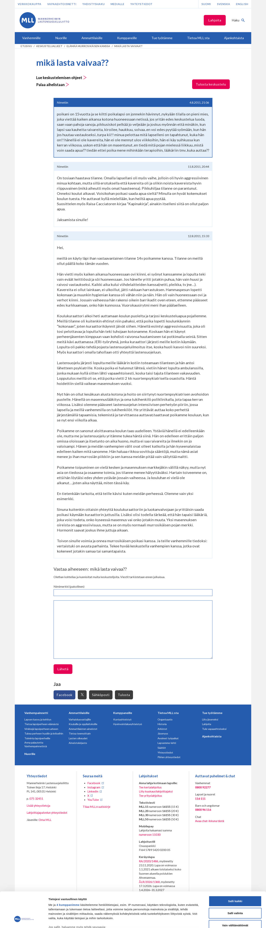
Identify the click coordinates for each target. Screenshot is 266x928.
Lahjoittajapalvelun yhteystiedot (47, 812)
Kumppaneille (122, 713)
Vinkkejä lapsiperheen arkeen (41, 728)
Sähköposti (101, 695)
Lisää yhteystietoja (38, 805)
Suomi (206, 4)
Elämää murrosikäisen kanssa (88, 46)
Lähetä (63, 669)
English (242, 4)
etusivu (26, 46)
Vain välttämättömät (235, 895)
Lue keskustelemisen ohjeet (61, 77)
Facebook (64, 695)
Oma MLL (45, 819)
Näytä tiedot (198, 920)
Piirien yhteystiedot (169, 757)
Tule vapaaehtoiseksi (214, 728)
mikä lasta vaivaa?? (128, 46)
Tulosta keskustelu (211, 84)
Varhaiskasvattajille (80, 719)
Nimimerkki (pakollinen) (69, 586)
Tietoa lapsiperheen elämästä (41, 724)
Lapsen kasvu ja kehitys (37, 719)
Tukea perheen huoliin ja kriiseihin (43, 733)
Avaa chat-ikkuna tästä (209, 821)
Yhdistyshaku (93, 4)
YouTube (93, 799)
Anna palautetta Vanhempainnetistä (35, 744)
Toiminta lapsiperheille (37, 738)
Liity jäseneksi (210, 719)
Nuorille (29, 754)
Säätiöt (162, 747)
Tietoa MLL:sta (168, 713)
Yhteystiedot (141, 4)
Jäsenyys (163, 733)
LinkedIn (92, 791)
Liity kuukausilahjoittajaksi (156, 791)
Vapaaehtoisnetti (61, 4)
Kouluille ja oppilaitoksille (83, 724)
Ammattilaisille (79, 713)
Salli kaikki (235, 871)
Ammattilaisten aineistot (83, 728)
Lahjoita (214, 20)
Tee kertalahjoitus (150, 787)
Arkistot (162, 728)
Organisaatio (165, 719)
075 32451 (36, 798)
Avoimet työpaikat (168, 738)
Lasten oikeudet (78, 738)
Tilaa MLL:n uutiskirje (96, 806)
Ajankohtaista (211, 736)
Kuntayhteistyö (122, 719)
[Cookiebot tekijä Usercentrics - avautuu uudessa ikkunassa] (24, 921)
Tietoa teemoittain (80, 733)
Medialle (118, 4)
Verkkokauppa (29, 4)
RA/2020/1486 (148, 861)
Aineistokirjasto (78, 742)
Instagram (93, 787)
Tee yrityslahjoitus (150, 795)
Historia (162, 724)
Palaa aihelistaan (52, 84)
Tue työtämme (212, 713)
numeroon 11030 (150, 834)
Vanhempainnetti (36, 713)
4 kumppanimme (68, 875)
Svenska (223, 4)
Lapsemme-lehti (167, 742)
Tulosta (124, 695)
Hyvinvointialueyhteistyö (127, 724)
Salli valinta (235, 883)
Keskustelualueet (49, 46)
